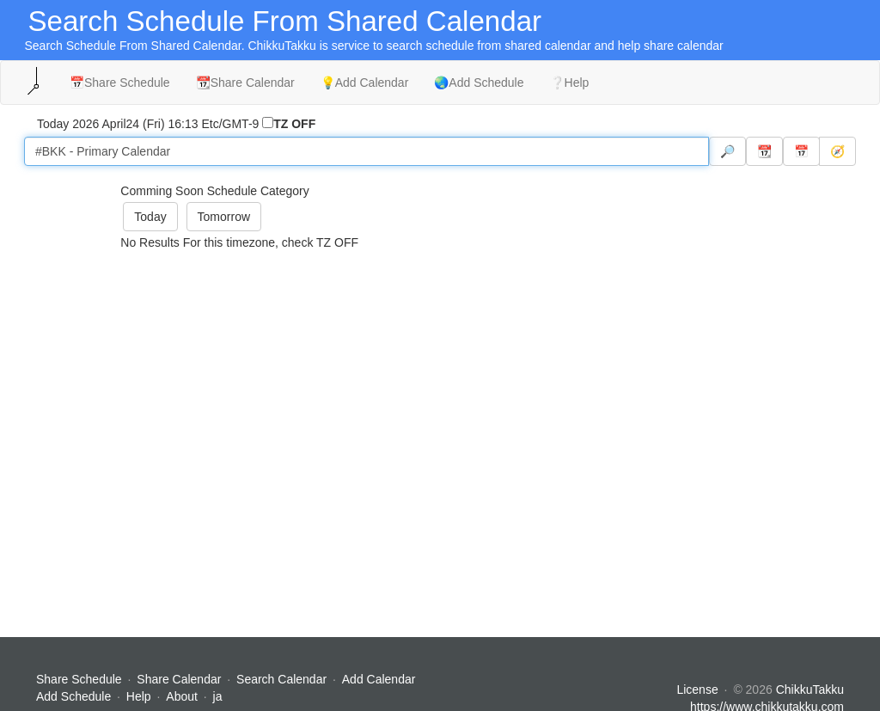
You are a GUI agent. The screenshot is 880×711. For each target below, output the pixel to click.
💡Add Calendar (365, 82)
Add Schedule (73, 696)
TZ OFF (294, 124)
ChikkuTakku (810, 689)
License (697, 689)
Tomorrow (224, 217)
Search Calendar (283, 679)
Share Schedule (79, 679)
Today (150, 217)
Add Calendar (379, 679)
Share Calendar (179, 679)
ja (218, 696)
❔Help (570, 82)
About (182, 696)
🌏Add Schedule (478, 82)
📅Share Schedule (120, 82)
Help (138, 696)
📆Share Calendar (245, 82)
